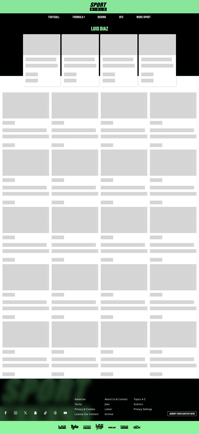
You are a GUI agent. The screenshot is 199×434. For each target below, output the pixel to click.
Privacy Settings (143, 409)
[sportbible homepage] (98, 6)
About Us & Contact (116, 399)
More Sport (144, 17)
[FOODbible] (124, 427)
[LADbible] (62, 427)
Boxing (102, 17)
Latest (108, 409)
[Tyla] (74, 427)
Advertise (80, 399)
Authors (138, 404)
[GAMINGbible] (87, 427)
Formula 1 (79, 17)
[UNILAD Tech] (137, 427)
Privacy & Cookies (85, 409)
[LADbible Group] (99, 427)
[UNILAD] (112, 427)
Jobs (107, 404)
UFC (121, 17)
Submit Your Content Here (182, 413)
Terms (78, 404)
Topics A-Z (139, 399)
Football (54, 17)
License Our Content (86, 414)
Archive (109, 414)
